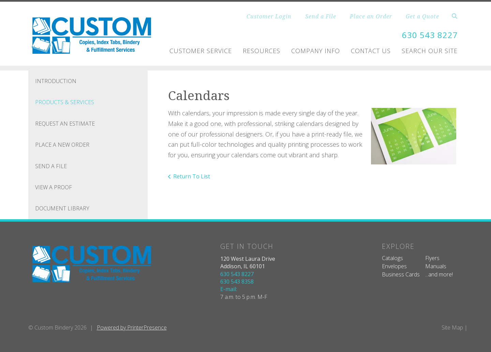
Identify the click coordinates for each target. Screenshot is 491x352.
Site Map (452, 327)
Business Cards (401, 274)
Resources (261, 51)
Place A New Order (62, 144)
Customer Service (200, 51)
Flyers (432, 258)
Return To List (191, 176)
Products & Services (64, 102)
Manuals (435, 266)
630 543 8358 (237, 281)
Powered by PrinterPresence (132, 327)
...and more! (439, 274)
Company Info (315, 51)
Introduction (55, 81)
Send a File (320, 16)
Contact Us (371, 51)
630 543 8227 (430, 35)
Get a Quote (422, 16)
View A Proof (53, 187)
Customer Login (269, 16)
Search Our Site (430, 51)
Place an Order (371, 16)
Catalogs (392, 258)
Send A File (51, 166)
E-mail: (228, 289)
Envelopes (394, 266)
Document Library (62, 208)
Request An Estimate (65, 123)
